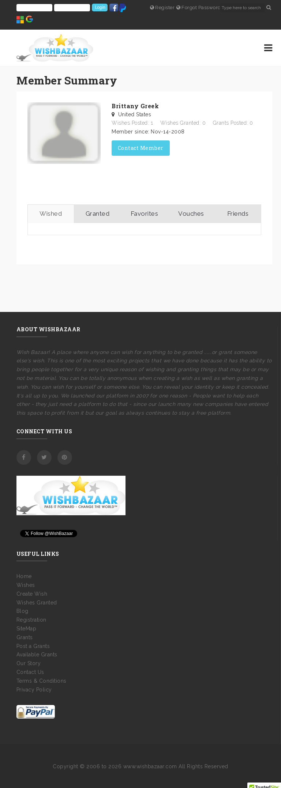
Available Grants (36, 654)
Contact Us (30, 672)
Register (162, 7)
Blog (22, 611)
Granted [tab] (98, 213)
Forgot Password (198, 7)
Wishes (25, 585)
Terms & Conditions (41, 681)
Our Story (28, 663)
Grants (24, 637)
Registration (31, 620)
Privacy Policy (34, 690)
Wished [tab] (51, 213)
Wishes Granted (36, 603)
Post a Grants (33, 646)
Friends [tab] (238, 213)
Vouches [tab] (191, 213)
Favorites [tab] (144, 213)
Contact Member (141, 147)
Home (24, 576)
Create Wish (32, 594)
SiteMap (26, 628)
